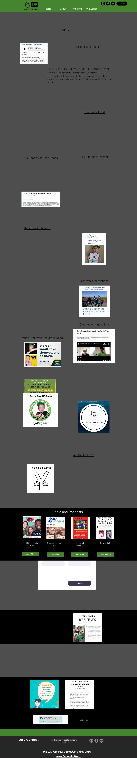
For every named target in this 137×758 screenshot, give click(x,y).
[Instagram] (103, 4)
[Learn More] (30, 554)
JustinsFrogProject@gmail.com (64, 740)
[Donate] (121, 4)
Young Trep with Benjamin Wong (42, 338)
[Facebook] (108, 4)
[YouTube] (113, 4)
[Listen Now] (84, 720)
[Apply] (79, 583)
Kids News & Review (37, 228)
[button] (60, 9)
